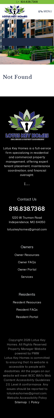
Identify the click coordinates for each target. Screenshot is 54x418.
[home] (14, 11)
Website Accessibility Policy (27, 398)
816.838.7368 (29, 1)
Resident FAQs (27, 310)
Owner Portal (27, 269)
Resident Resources (27, 302)
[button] (27, 183)
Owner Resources (27, 255)
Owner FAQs (27, 262)
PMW (35, 353)
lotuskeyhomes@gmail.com (27, 229)
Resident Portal (27, 317)
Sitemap (21, 402)
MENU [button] (45, 11)
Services (27, 277)
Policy (35, 402)
